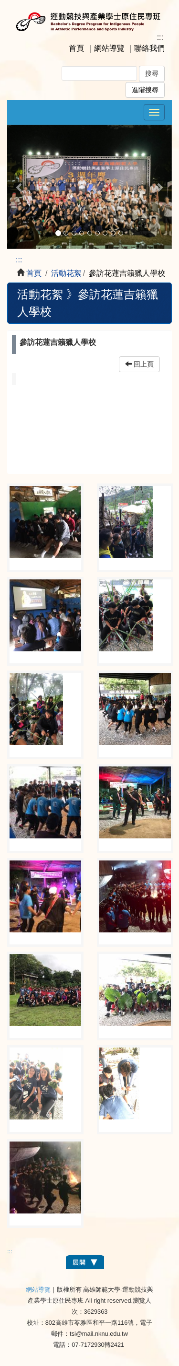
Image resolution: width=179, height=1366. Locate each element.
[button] (19, 187)
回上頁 (139, 364)
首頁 (76, 48)
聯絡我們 (149, 48)
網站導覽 (109, 48)
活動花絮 (66, 273)
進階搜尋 (145, 90)
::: (160, 37)
